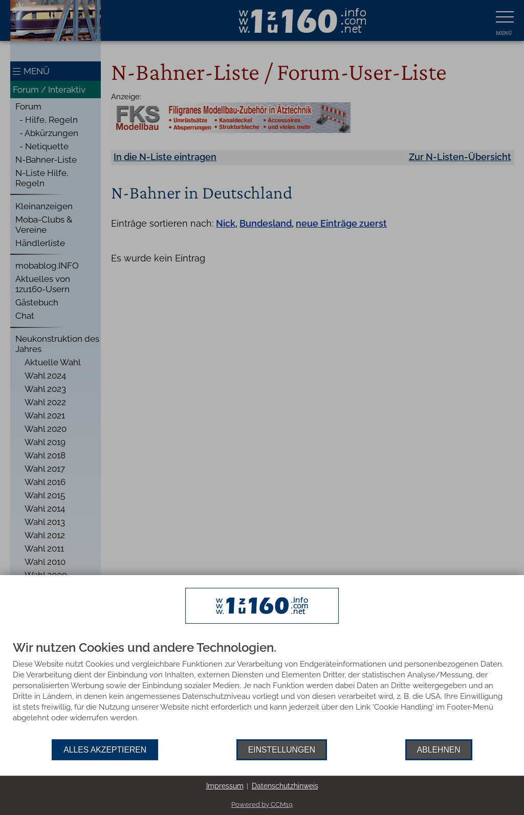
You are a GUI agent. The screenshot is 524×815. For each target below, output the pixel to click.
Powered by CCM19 (262, 804)
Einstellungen (281, 749)
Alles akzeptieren (104, 749)
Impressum (225, 786)
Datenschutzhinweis (285, 786)
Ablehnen (439, 749)
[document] (262, 690)
